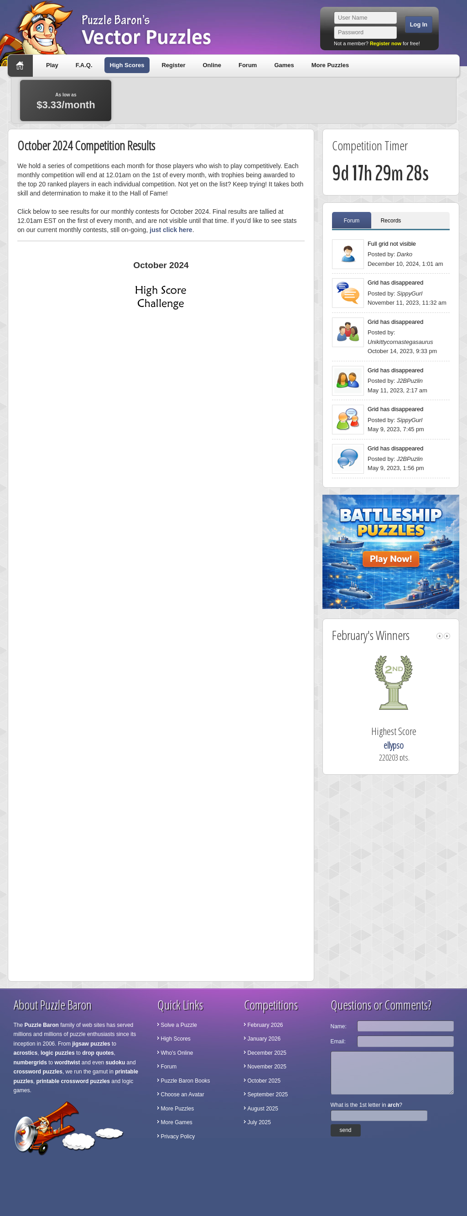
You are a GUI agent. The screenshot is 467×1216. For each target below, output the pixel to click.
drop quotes (98, 1053)
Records (391, 220)
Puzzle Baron (42, 1025)
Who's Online (177, 1053)
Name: (339, 1026)
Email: (338, 1041)
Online (211, 65)
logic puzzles (58, 1053)
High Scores (127, 65)
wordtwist (67, 1062)
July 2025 (259, 1122)
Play (52, 65)
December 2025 (267, 1053)
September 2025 (268, 1094)
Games (284, 65)
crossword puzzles (38, 1071)
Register (173, 65)
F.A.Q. (84, 65)
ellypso (405, 745)
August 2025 (263, 1108)
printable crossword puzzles (73, 1081)
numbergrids (30, 1062)
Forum (248, 65)
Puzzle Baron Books (185, 1081)
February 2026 (265, 1025)
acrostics (26, 1053)
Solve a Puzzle (179, 1025)
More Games (176, 1122)
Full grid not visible (392, 243)
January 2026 (264, 1039)
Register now (385, 43)
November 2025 (267, 1066)
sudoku (115, 1062)
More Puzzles (330, 65)
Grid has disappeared (395, 282)
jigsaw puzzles (91, 1044)
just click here (171, 229)
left (439, 636)
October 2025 (264, 1081)
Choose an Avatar (182, 1094)
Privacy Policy (178, 1136)
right (447, 636)
